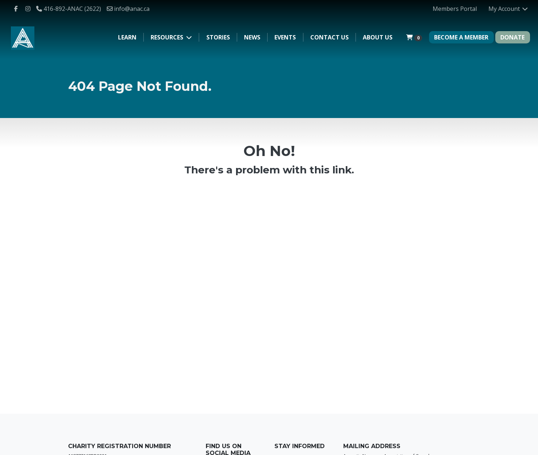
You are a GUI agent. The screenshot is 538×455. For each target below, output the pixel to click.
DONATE (512, 37)
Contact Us (329, 37)
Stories (218, 37)
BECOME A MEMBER (461, 37)
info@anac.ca (128, 9)
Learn (127, 37)
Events (285, 37)
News (252, 37)
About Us (377, 37)
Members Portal (455, 9)
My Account (508, 9)
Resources (168, 37)
